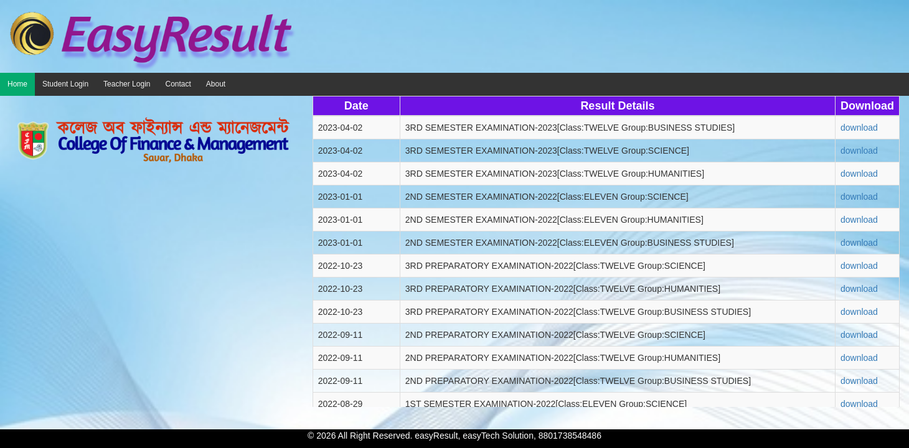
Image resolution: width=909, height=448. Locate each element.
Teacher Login (126, 84)
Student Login (65, 84)
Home (17, 84)
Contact (178, 84)
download (859, 128)
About (215, 84)
